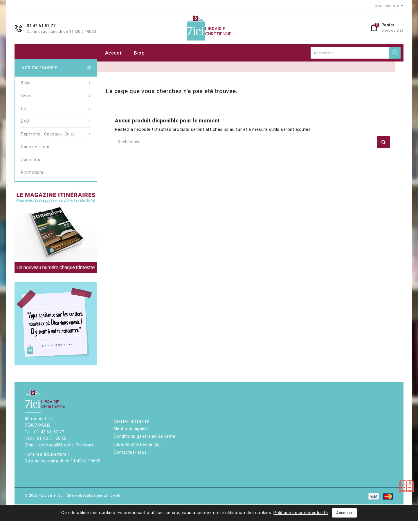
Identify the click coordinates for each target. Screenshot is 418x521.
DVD (56, 121)
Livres (56, 96)
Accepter (344, 513)
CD (56, 108)
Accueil (114, 53)
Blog (139, 53)
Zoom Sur (31, 159)
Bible (56, 83)
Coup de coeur (35, 146)
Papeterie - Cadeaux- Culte (56, 134)
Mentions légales (130, 428)
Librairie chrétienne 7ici (137, 444)
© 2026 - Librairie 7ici (45, 495)
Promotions (32, 172)
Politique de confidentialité (300, 512)
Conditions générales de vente (144, 436)
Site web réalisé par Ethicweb (93, 495)
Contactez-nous (130, 452)
